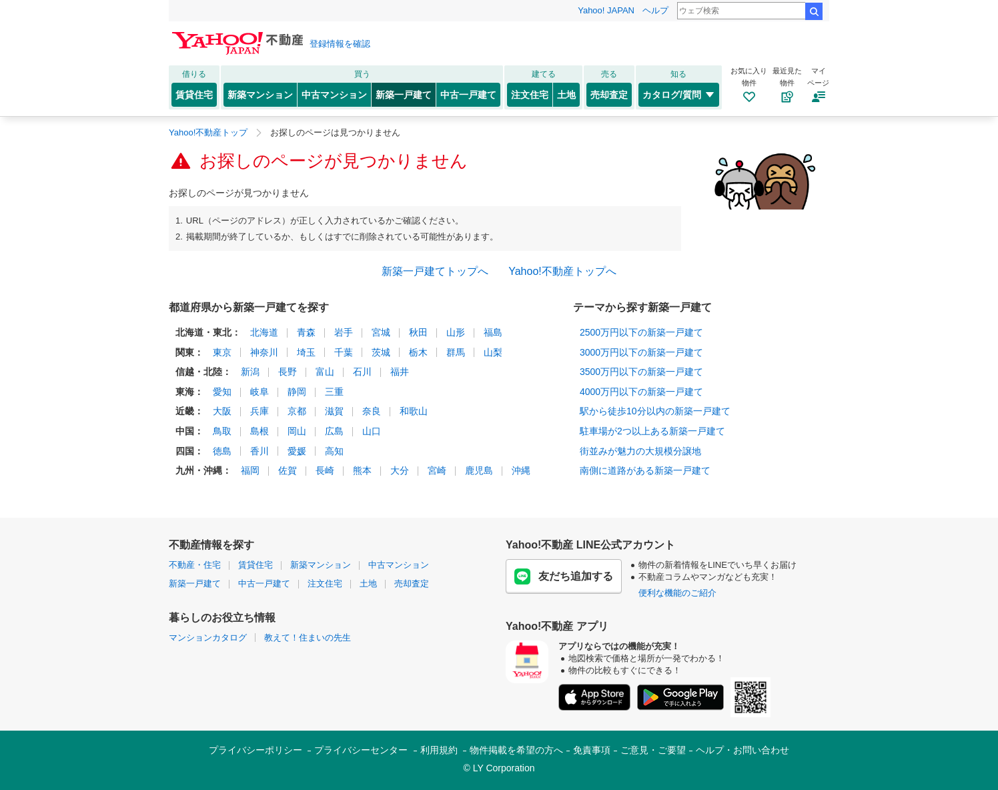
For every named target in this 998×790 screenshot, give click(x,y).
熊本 (362, 470)
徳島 (222, 451)
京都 (297, 411)
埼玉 (306, 352)
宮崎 (437, 470)
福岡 (250, 470)
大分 (399, 470)
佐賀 (287, 470)
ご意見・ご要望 (653, 750)
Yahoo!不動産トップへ (562, 271)
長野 (287, 371)
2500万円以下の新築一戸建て (641, 332)
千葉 (343, 352)
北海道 (264, 332)
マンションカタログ (208, 638)
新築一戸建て (404, 94)
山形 (455, 332)
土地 (566, 94)
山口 (371, 431)
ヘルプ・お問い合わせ (742, 750)
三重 (334, 391)
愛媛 (297, 451)
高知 (334, 451)
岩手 (343, 332)
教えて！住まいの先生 (307, 638)
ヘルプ (655, 10)
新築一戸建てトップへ (435, 271)
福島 (493, 332)
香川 (259, 451)
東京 (222, 352)
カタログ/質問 (678, 94)
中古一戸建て (468, 94)
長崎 (325, 470)
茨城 (381, 352)
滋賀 (334, 411)
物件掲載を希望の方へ (516, 750)
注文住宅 (529, 94)
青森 (306, 332)
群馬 (455, 352)
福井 (399, 371)
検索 (814, 11)
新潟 (250, 371)
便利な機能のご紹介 (677, 593)
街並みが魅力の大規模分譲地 (640, 451)
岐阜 (259, 391)
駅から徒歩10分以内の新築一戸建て (655, 411)
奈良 (371, 411)
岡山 (297, 431)
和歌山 (414, 411)
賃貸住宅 (194, 94)
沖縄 (521, 470)
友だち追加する (563, 576)
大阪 (222, 411)
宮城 (381, 332)
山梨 (493, 352)
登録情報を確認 (340, 44)
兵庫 (259, 411)
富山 (325, 371)
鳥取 (222, 431)
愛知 (222, 391)
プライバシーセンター (361, 750)
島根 (259, 431)
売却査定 (609, 94)
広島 (334, 431)
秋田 (418, 332)
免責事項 (591, 750)
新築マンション (260, 94)
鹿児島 (479, 470)
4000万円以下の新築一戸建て (641, 391)
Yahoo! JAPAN (606, 10)
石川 (362, 371)
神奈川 (264, 352)
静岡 (297, 391)
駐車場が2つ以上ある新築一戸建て (652, 431)
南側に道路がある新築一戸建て (645, 470)
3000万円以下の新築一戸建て (641, 352)
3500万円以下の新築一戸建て (641, 371)
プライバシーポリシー (255, 750)
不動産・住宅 (195, 565)
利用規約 (439, 750)
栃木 (418, 352)
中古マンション (334, 94)
